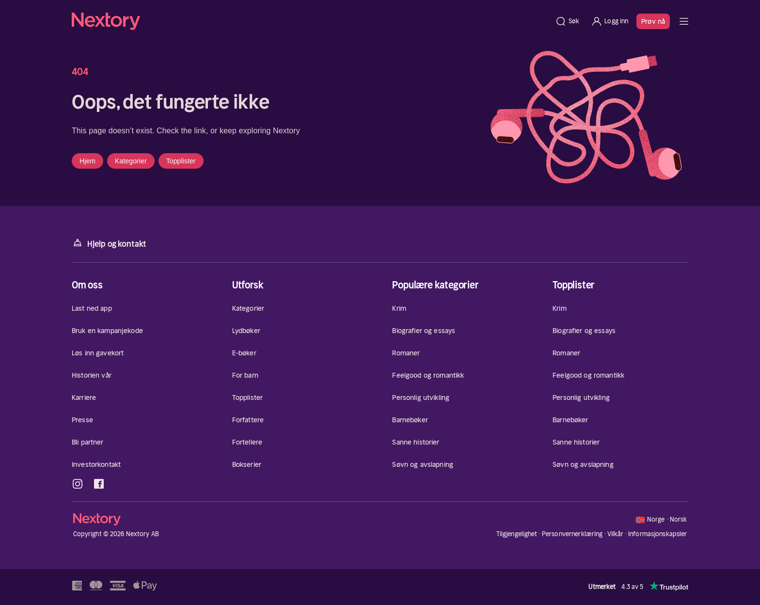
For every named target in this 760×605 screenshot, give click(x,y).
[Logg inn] (609, 21)
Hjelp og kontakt (109, 243)
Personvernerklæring (572, 534)
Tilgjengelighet (517, 534)
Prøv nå (653, 21)
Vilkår (615, 534)
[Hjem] (310, 21)
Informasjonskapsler (657, 534)
